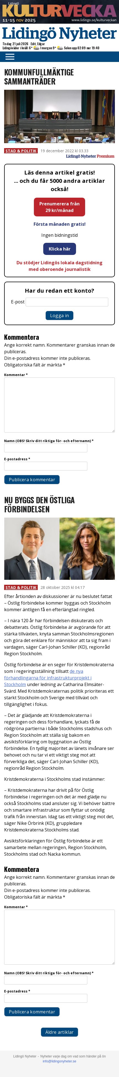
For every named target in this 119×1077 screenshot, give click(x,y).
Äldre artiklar (59, 1032)
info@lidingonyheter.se (59, 1061)
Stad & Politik (21, 150)
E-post (18, 302)
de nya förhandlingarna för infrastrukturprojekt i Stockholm (47, 677)
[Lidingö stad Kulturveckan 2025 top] (59, 22)
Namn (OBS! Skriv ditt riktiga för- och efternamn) (49, 441)
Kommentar (16, 374)
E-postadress (17, 459)
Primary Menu (8, 56)
